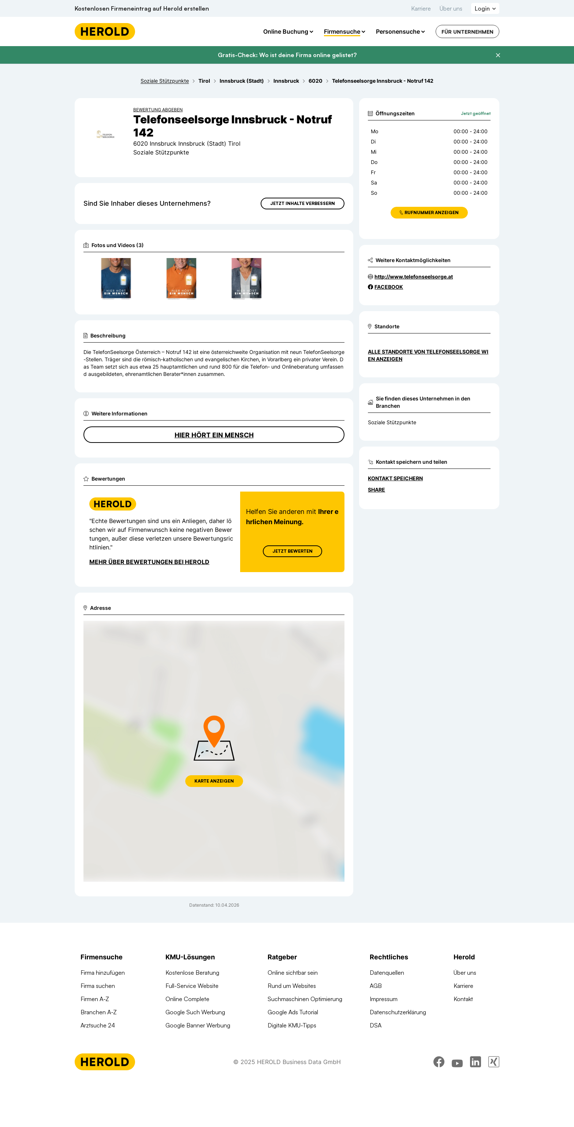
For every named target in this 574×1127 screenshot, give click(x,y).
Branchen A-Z (99, 1012)
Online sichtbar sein (293, 972)
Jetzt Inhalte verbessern (302, 203)
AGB (376, 985)
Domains (176, 1064)
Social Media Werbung (194, 1038)
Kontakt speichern (395, 478)
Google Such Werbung (195, 1012)
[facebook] (438, 1106)
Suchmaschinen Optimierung (202, 1051)
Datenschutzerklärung (398, 1012)
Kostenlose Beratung (192, 972)
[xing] (493, 1106)
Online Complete (187, 999)
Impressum (384, 999)
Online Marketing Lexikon (300, 1038)
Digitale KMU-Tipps (292, 1025)
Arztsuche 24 (98, 1025)
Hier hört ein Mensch (214, 435)
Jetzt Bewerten (292, 551)
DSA (375, 1025)
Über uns (451, 8)
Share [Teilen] (376, 489)
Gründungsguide (289, 1051)
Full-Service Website (192, 985)
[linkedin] (475, 1106)
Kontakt (463, 999)
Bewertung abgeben (158, 109)
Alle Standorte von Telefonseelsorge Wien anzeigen (428, 355)
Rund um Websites (292, 985)
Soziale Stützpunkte (392, 422)
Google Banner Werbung (197, 1025)
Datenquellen (387, 972)
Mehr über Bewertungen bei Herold (149, 562)
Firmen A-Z (95, 999)
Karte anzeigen (214, 781)
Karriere (421, 8)
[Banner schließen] (497, 55)
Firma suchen (98, 985)
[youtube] (457, 1106)
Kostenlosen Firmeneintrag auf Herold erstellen (142, 8)
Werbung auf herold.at (109, 1038)
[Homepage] (105, 31)
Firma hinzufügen (103, 972)
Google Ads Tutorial (293, 1012)
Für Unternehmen (467, 32)
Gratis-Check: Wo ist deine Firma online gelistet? (287, 55)
